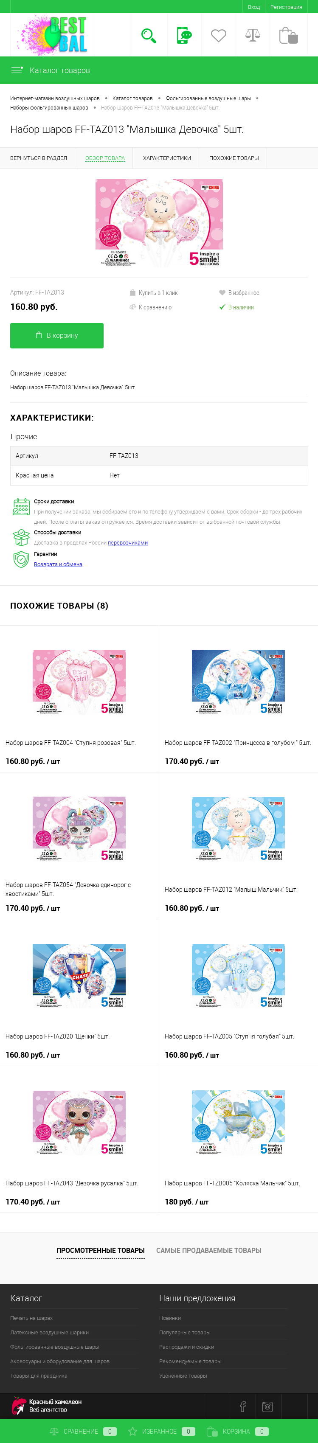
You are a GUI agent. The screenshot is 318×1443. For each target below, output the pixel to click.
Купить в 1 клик (153, 292)
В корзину (57, 335)
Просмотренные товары (100, 1250)
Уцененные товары (183, 1376)
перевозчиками (128, 542)
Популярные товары (185, 1332)
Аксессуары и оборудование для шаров (60, 1361)
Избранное (161, 1431)
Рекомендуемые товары (190, 1361)
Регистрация (286, 7)
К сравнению (150, 307)
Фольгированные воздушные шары (54, 1347)
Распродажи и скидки (186, 1347)
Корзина (238, 1431)
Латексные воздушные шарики (49, 1332)
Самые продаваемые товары (209, 1250)
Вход (254, 7)
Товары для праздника (39, 1376)
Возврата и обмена (58, 564)
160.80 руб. (34, 306)
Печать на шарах (31, 1318)
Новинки (170, 1318)
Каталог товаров (50, 70)
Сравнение (83, 1431)
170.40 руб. (192, 761)
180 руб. (186, 1202)
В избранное (239, 292)
